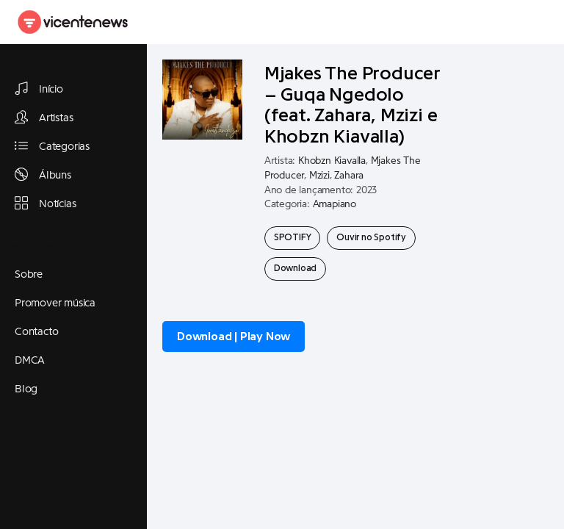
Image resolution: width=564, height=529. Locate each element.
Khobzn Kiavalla (332, 161)
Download (295, 268)
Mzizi (319, 175)
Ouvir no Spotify (371, 237)
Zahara (349, 175)
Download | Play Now (233, 336)
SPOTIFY (292, 237)
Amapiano (334, 204)
